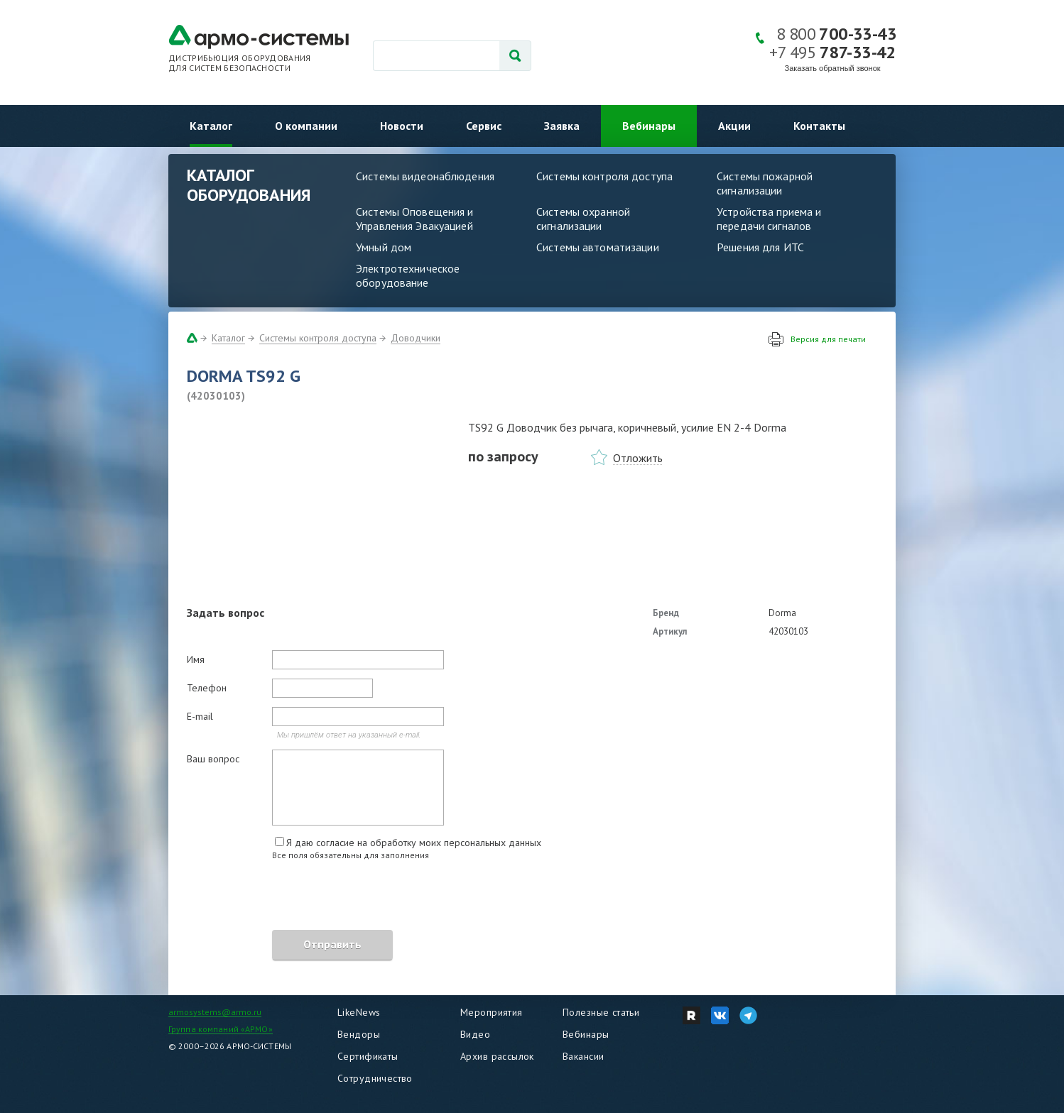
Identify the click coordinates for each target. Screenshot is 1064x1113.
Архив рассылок (497, 1056)
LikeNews (358, 1012)
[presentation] (295, 897)
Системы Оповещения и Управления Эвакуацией (415, 218)
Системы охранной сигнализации (583, 218)
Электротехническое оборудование (408, 275)
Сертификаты (367, 1056)
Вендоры (358, 1034)
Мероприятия (491, 1012)
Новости (401, 126)
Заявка (562, 126)
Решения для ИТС (760, 247)
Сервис (483, 126)
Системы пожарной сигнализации (765, 183)
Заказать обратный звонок (833, 68)
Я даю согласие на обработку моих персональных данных (413, 842)
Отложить (638, 458)
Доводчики (415, 337)
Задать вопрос (225, 612)
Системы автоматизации (597, 247)
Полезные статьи (601, 1012)
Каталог (211, 126)
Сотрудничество (375, 1078)
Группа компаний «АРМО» (220, 1029)
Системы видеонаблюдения (425, 176)
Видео (475, 1034)
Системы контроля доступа (604, 176)
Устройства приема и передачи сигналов (769, 218)
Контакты (819, 126)
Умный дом (383, 247)
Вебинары (648, 126)
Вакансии (583, 1056)
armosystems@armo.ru (214, 1012)
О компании (306, 126)
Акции (734, 126)
